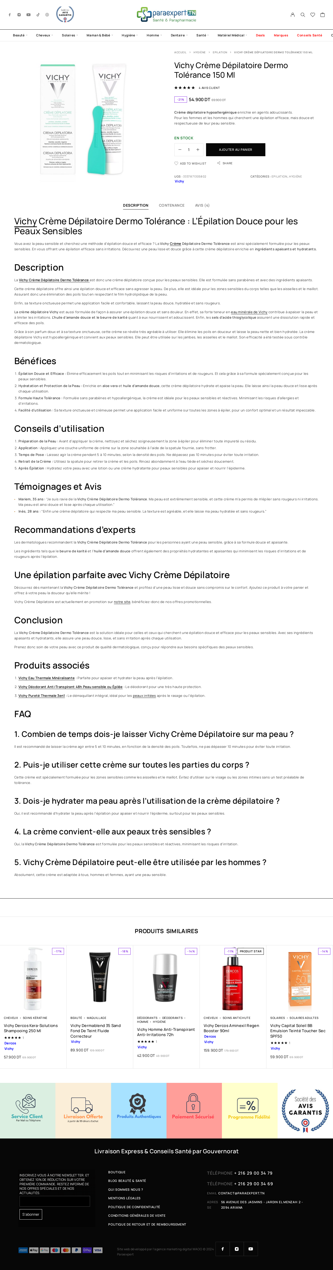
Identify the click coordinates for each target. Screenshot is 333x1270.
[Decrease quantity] (178, 149)
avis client (209, 88)
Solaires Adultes (304, 1018)
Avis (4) (202, 205)
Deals (260, 35)
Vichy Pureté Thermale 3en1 (41, 695)
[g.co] (47, 14)
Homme (153, 35)
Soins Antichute (237, 1018)
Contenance (172, 205)
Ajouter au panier (235, 149)
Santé (201, 35)
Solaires (68, 35)
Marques (281, 35)
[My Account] (293, 14)
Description (135, 205)
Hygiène (128, 35)
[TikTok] (38, 14)
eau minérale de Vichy (249, 312)
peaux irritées (144, 695)
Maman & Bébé (98, 35)
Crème (175, 243)
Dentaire (178, 35)
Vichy (25, 221)
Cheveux (43, 35)
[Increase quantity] (199, 149)
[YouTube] (28, 14)
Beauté (19, 35)
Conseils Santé (309, 35)
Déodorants (147, 1018)
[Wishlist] (312, 15)
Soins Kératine (35, 1018)
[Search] (303, 14)
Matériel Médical (231, 35)
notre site (122, 601)
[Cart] (322, 15)
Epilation (220, 52)
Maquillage (96, 1018)
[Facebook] (10, 14)
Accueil (180, 52)
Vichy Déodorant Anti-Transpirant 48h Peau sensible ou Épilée (70, 686)
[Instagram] (19, 14)
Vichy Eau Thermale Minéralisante (46, 678)
